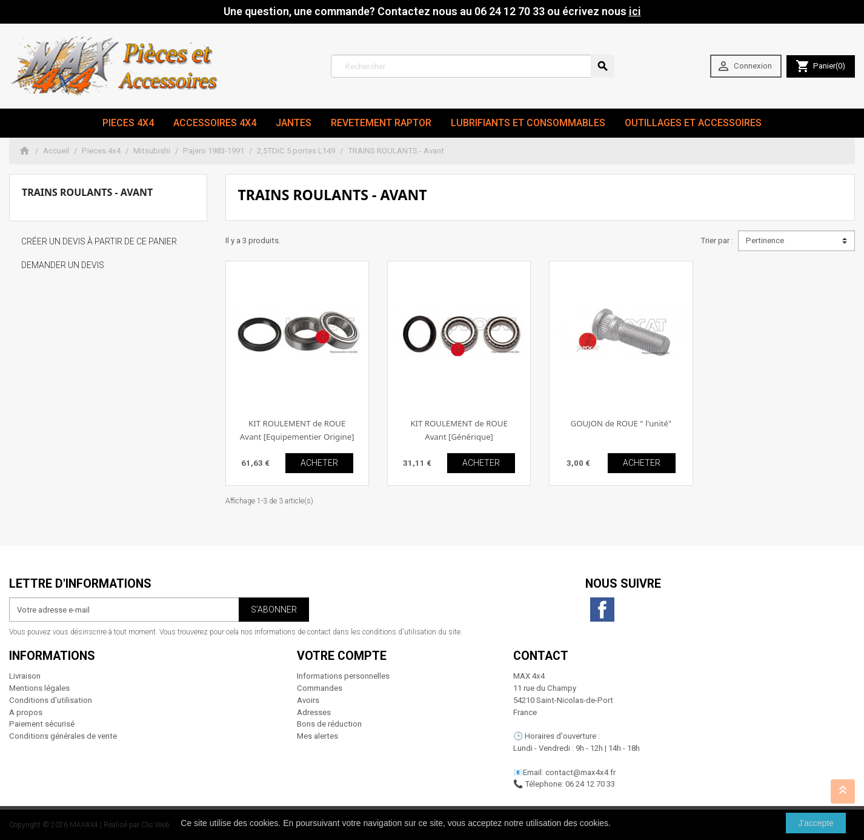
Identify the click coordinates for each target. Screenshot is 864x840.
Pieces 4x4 (128, 123)
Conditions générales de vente (63, 736)
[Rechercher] (472, 66)
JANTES (293, 123)
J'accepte (816, 823)
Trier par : (716, 240)
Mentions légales (39, 688)
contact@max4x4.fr (580, 772)
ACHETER (319, 463)
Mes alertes (317, 736)
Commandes (319, 688)
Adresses (314, 712)
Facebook (602, 609)
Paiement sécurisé (42, 723)
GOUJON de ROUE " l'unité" (621, 423)
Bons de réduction (329, 723)
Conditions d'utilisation (50, 700)
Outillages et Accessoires (693, 123)
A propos (25, 712)
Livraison (25, 675)
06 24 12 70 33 (590, 783)
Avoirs (308, 700)
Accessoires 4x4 (214, 123)
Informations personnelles (343, 675)
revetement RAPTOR (381, 123)
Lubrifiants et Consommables (528, 123)
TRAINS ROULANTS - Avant (87, 192)
